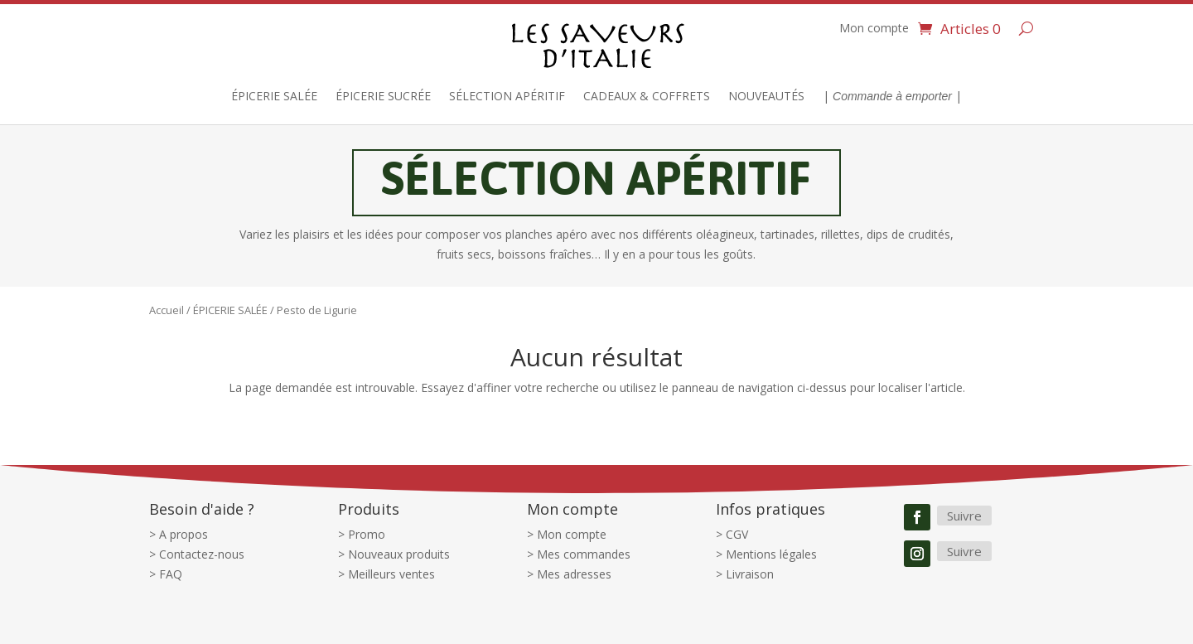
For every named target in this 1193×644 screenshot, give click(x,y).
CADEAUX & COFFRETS (646, 97)
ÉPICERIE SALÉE (274, 97)
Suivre (964, 515)
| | (892, 97)
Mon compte (874, 29)
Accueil (166, 310)
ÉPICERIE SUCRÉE (383, 97)
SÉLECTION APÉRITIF (507, 97)
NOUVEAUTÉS (766, 97)
